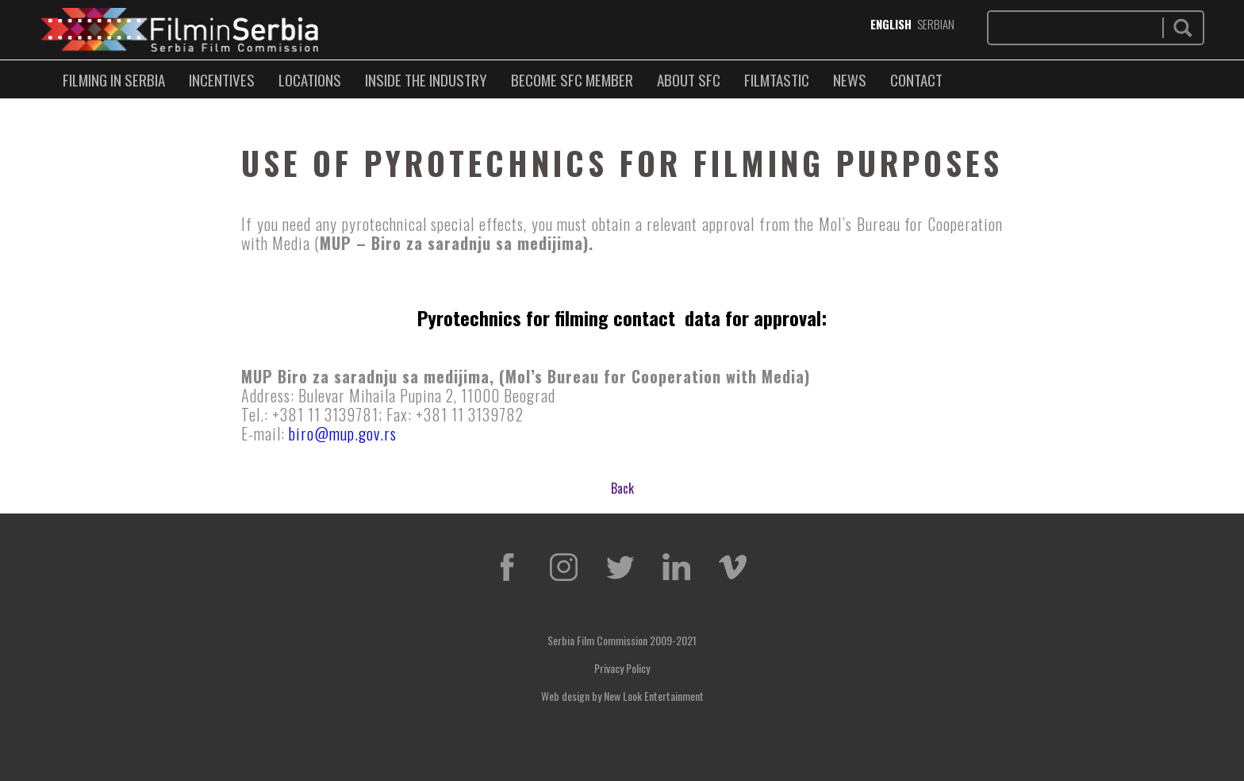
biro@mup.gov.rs (343, 433)
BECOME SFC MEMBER (572, 79)
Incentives (222, 79)
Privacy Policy (622, 668)
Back (622, 488)
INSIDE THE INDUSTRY (426, 79)
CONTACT (916, 79)
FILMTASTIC (776, 79)
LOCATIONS (309, 79)
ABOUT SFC (688, 79)
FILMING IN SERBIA (114, 79)
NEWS (849, 79)
